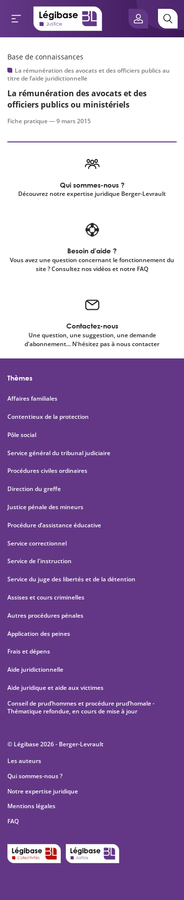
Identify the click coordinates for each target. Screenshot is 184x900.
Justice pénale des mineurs (45, 507)
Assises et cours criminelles (45, 597)
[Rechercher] (168, 18)
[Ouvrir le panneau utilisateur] (138, 18)
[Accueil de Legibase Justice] (67, 18)
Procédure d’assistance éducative (55, 525)
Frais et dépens (28, 651)
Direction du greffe (34, 489)
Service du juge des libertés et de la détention (71, 579)
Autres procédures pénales (45, 616)
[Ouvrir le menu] (16, 18)
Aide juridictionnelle (35, 670)
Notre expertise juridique (42, 791)
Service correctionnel (37, 543)
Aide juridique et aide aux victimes (55, 688)
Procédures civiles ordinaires (47, 471)
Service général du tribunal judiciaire (58, 453)
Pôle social (21, 435)
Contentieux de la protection (48, 417)
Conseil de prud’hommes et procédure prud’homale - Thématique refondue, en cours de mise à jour (81, 708)
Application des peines (38, 634)
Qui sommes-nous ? (34, 776)
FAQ (13, 821)
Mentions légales (31, 806)
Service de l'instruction (39, 561)
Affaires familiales (32, 399)
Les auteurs (24, 761)
